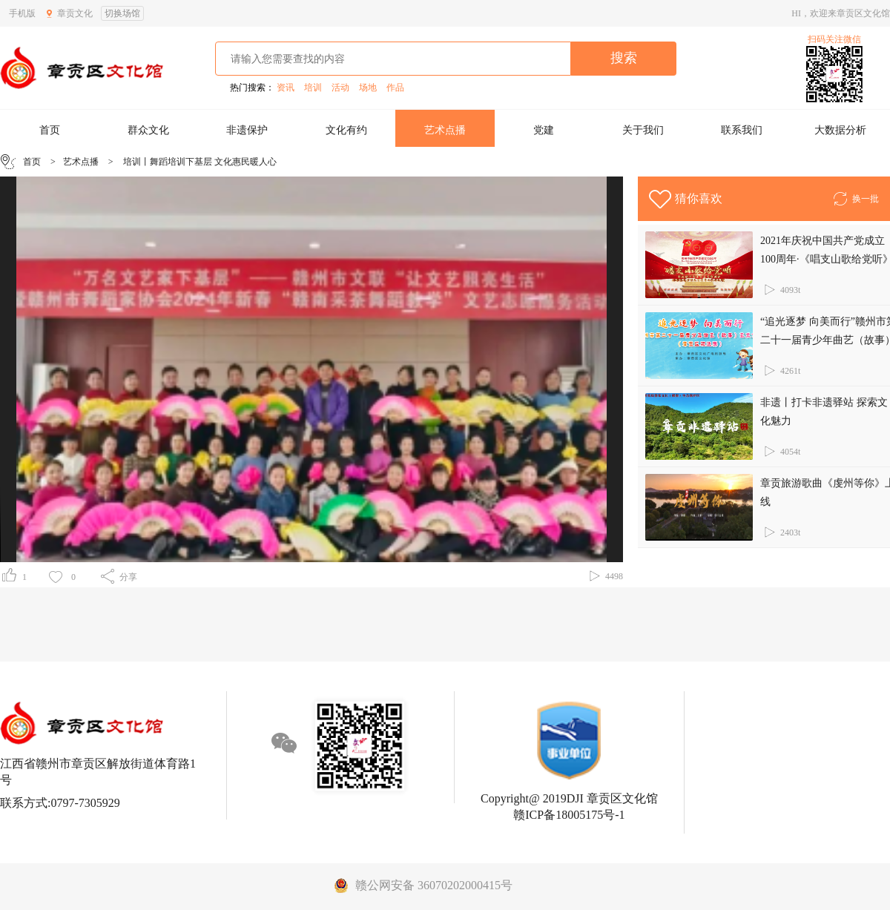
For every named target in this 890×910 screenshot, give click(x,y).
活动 (340, 87)
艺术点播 (445, 130)
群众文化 (148, 130)
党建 (543, 130)
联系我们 (741, 130)
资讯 (285, 87)
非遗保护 (247, 130)
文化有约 (346, 130)
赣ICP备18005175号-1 (568, 814)
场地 (368, 87)
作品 (395, 87)
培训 (313, 87)
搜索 (623, 57)
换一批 (855, 196)
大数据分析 (840, 130)
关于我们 (643, 130)
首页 (49, 130)
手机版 (22, 13)
